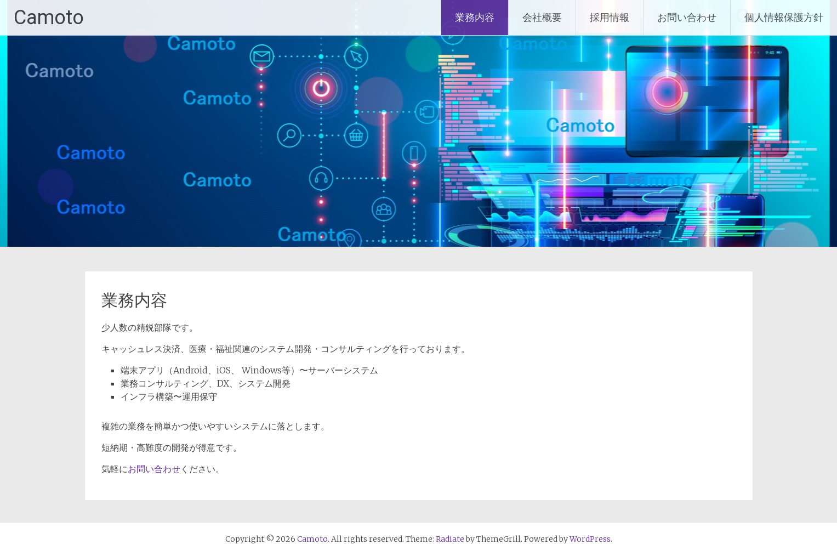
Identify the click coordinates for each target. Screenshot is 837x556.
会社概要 (542, 17)
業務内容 (474, 17)
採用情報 (609, 17)
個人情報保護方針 (783, 17)
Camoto (49, 17)
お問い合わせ (686, 17)
